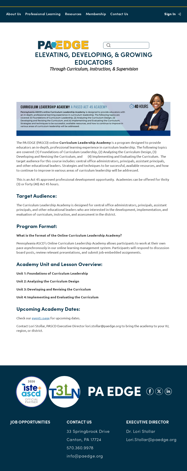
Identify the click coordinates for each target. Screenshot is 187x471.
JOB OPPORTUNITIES (30, 422)
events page (41, 318)
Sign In (170, 14)
